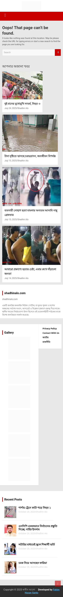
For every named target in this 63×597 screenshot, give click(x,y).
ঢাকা (3, 97)
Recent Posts (13, 499)
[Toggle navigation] (5, 15)
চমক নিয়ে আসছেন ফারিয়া (33, 562)
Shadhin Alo (22, 108)
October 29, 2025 (27, 511)
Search (58, 52)
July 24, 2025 (10, 108)
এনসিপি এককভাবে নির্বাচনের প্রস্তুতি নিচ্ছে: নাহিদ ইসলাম (38, 528)
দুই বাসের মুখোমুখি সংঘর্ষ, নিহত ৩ (22, 103)
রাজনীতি (46, 341)
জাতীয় (8, 97)
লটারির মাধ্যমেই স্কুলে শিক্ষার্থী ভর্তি (37, 544)
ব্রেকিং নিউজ (17, 97)
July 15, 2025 (10, 160)
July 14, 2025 (10, 278)
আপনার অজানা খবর (16, 66)
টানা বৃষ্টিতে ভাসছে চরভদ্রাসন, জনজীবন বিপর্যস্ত (30, 156)
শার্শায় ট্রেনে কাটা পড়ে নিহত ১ (35, 507)
